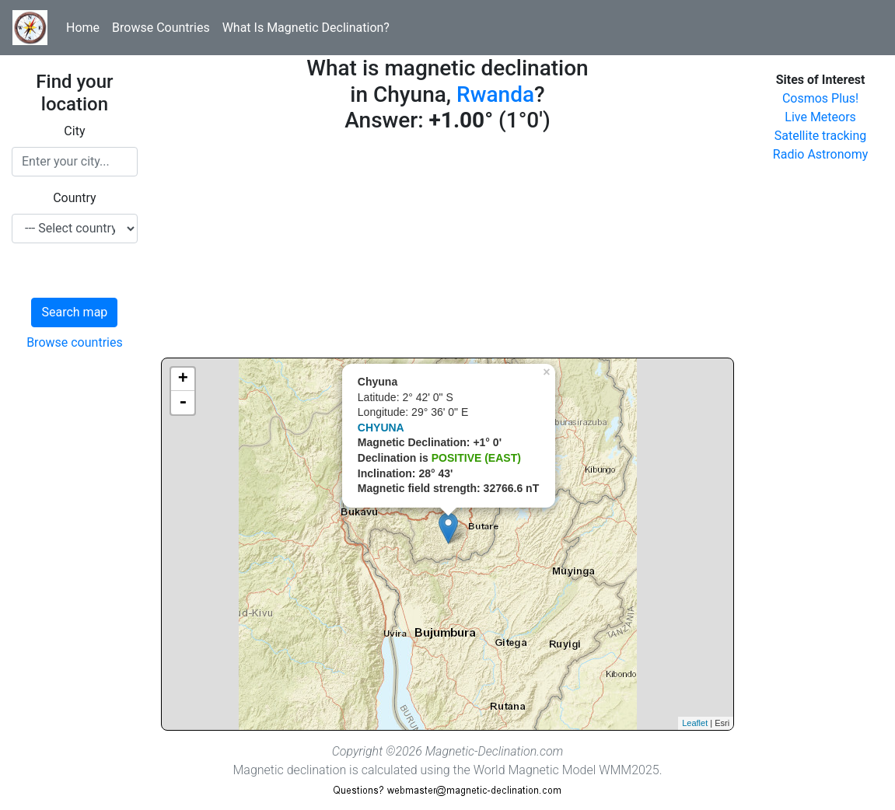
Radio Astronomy (820, 154)
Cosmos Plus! (820, 98)
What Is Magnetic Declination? (306, 27)
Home (83, 27)
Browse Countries (161, 27)
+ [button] (183, 379)
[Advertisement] (447, 249)
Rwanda (495, 94)
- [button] (182, 402)
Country (74, 197)
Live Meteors (820, 117)
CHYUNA (381, 427)
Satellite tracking (820, 135)
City (74, 131)
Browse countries (74, 342)
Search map (74, 312)
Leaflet (695, 723)
